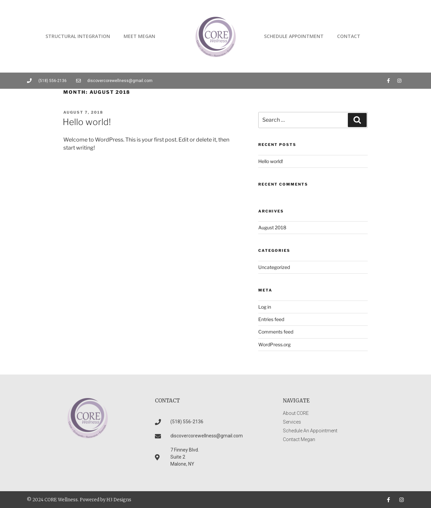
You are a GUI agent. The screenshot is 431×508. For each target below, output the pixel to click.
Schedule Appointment (294, 36)
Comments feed (275, 332)
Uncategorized (274, 267)
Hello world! (87, 122)
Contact (348, 36)
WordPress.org (274, 344)
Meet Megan (139, 36)
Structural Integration (77, 36)
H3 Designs (118, 500)
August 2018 (272, 227)
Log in (264, 307)
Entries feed (271, 319)
